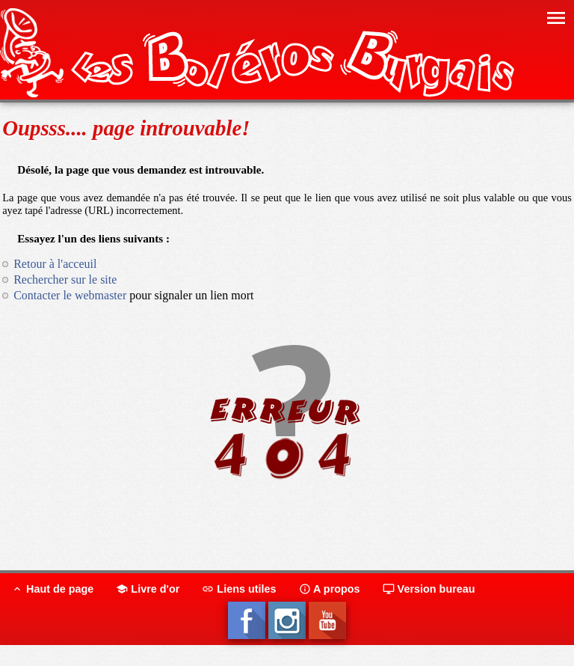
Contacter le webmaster (69, 295)
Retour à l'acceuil (54, 263)
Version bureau (429, 589)
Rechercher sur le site (65, 279)
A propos (329, 589)
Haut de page (52, 589)
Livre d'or (147, 589)
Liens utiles (239, 589)
